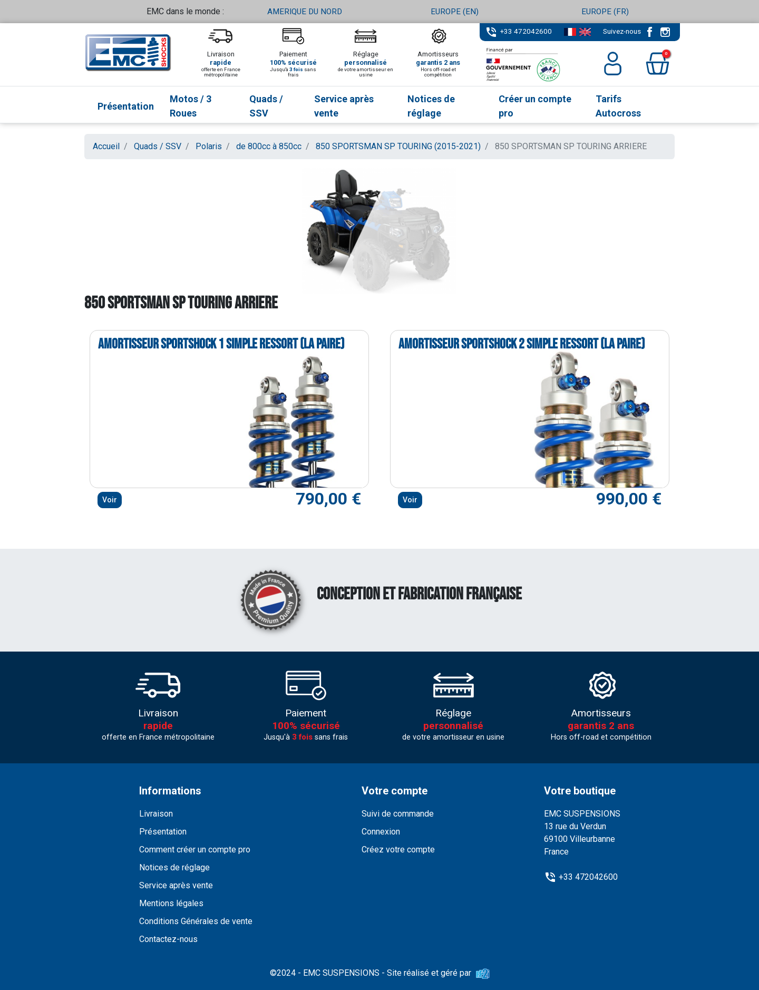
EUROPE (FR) (604, 11)
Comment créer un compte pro (194, 850)
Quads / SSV (157, 146)
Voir (109, 500)
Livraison (156, 814)
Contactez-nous (168, 939)
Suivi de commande (398, 814)
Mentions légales (171, 903)
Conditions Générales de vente (195, 921)
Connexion (381, 832)
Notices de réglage (174, 867)
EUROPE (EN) (455, 11)
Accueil (106, 146)
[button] (657, 63)
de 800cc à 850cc (268, 146)
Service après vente (176, 885)
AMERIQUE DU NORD (304, 11)
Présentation (163, 832)
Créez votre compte (398, 850)
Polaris (209, 146)
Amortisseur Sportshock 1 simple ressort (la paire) (221, 344)
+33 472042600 (526, 31)
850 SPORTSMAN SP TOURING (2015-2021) (398, 146)
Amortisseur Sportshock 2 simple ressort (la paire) (521, 344)
